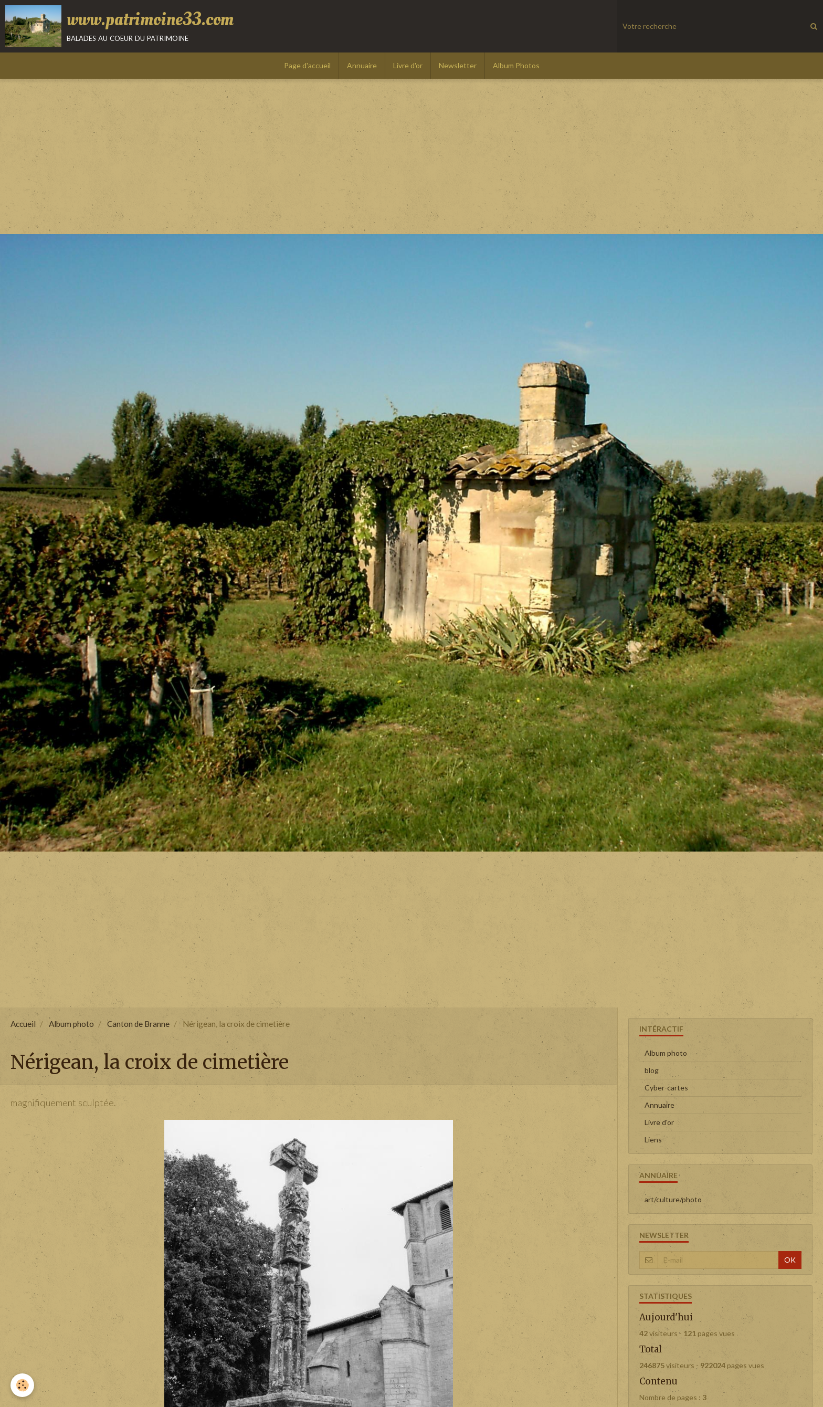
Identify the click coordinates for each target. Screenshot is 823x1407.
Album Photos (516, 65)
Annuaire (362, 65)
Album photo (71, 1023)
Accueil (23, 1023)
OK (790, 1259)
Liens (653, 1139)
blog (652, 1070)
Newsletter (458, 65)
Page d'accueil (307, 65)
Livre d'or (408, 65)
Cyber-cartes (666, 1087)
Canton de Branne (138, 1023)
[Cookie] (22, 1385)
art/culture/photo (673, 1199)
